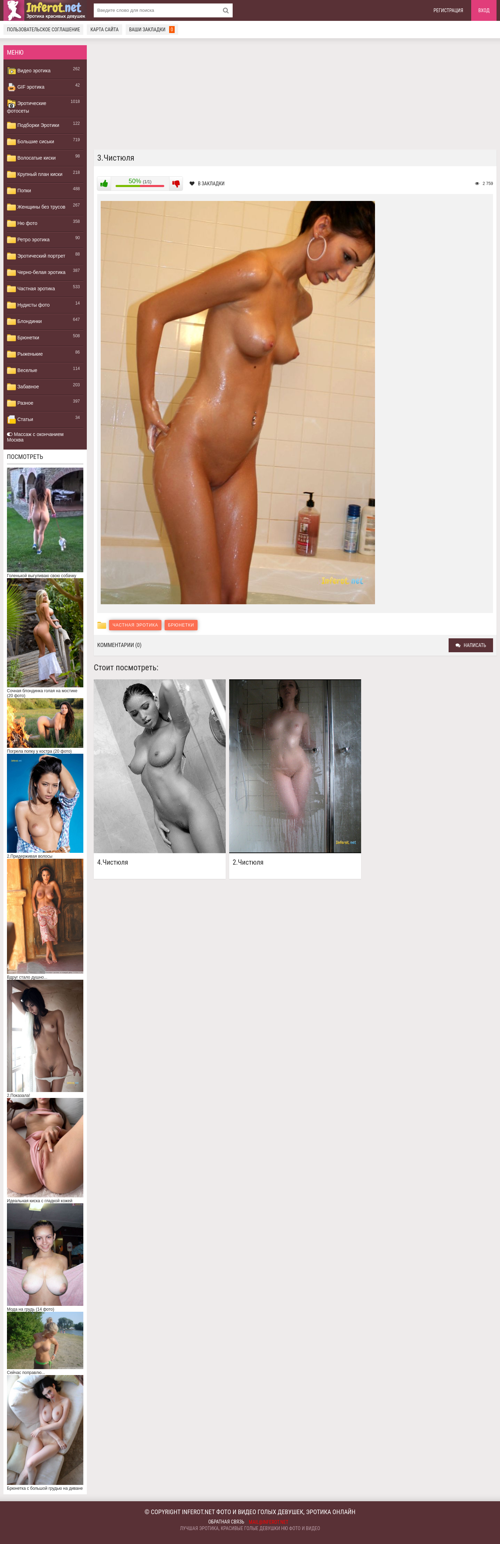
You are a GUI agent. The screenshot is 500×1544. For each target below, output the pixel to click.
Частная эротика (31, 288)
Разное (20, 403)
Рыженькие (25, 354)
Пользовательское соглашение (43, 29)
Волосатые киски (31, 158)
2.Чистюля (248, 862)
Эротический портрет (36, 256)
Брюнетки (23, 337)
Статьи (20, 419)
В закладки (207, 183)
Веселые (22, 370)
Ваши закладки (152, 29)
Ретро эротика (28, 239)
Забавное (23, 386)
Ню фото (22, 223)
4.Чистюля (112, 862)
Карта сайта (104, 29)
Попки (19, 190)
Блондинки (24, 321)
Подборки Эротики (33, 125)
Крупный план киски (34, 174)
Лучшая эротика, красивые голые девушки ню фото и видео (250, 1528)
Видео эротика (29, 70)
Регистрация (449, 10)
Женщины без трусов (36, 207)
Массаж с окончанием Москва (35, 437)
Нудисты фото (28, 305)
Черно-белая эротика (36, 272)
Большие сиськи (30, 141)
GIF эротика (25, 87)
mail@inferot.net (269, 1522)
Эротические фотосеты (26, 106)
